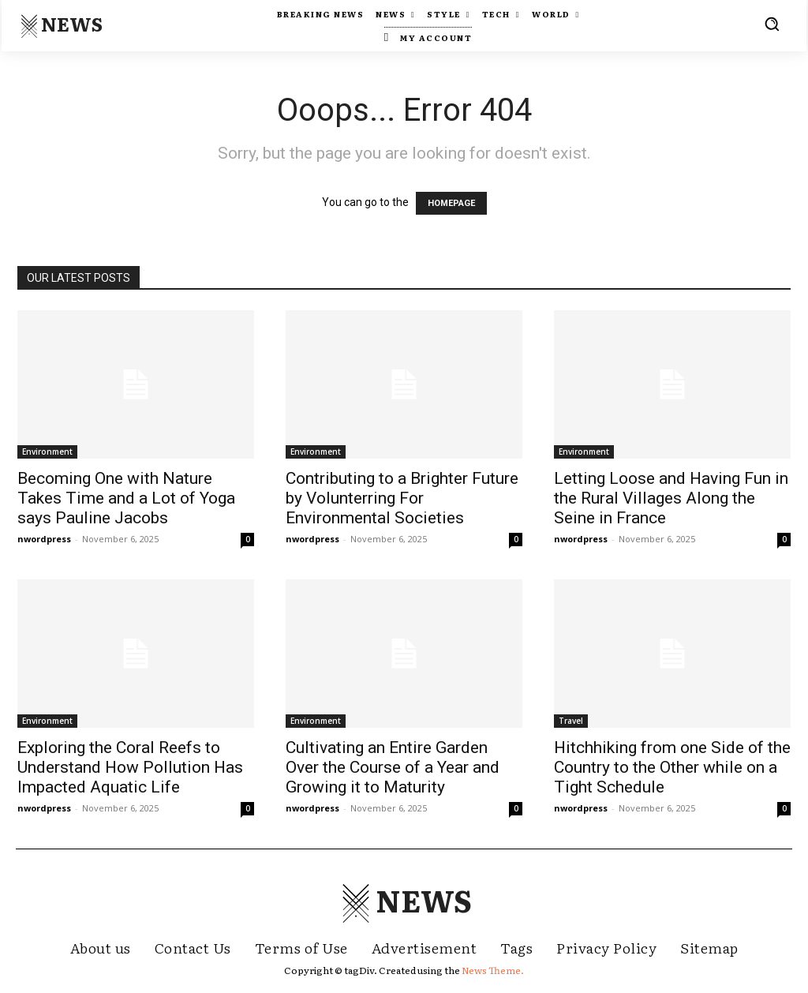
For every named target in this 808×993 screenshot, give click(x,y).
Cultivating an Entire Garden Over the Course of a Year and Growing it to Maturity (392, 767)
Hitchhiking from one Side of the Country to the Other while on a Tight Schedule (672, 767)
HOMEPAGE (451, 203)
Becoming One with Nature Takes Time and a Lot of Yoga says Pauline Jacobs (126, 498)
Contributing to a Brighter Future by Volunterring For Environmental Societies (402, 498)
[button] (772, 24)
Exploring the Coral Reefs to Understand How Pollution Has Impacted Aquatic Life (130, 767)
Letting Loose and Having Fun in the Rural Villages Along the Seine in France (671, 498)
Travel (571, 720)
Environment (47, 451)
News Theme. (493, 970)
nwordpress (44, 539)
